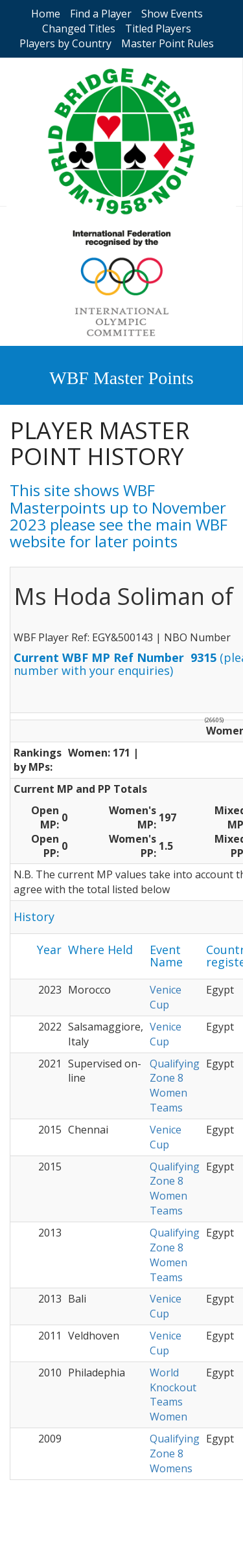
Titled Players (158, 28)
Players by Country (65, 43)
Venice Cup (165, 997)
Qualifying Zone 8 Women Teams (175, 1085)
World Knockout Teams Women (173, 1394)
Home (45, 13)
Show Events (172, 13)
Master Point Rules (167, 43)
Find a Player (101, 13)
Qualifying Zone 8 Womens (175, 1453)
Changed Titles (78, 28)
